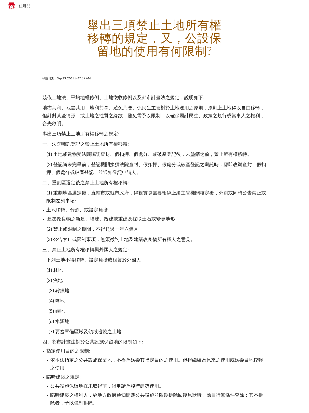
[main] (154, 38)
